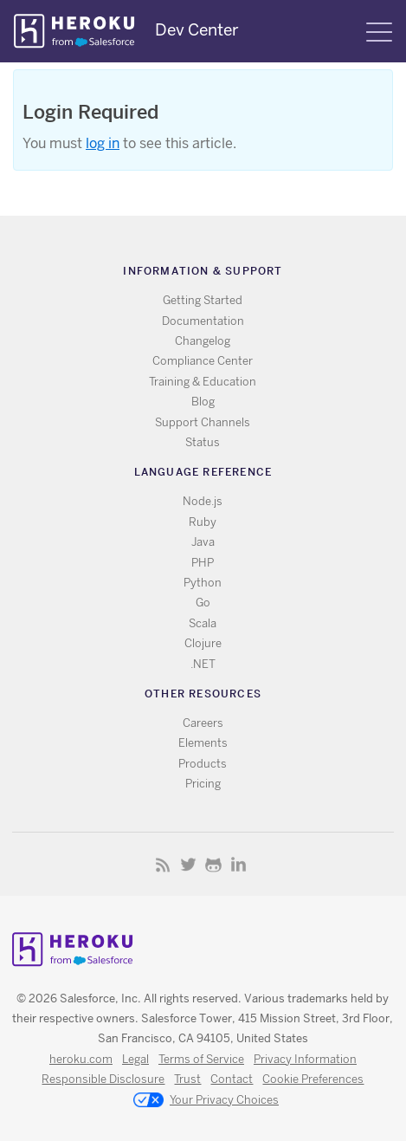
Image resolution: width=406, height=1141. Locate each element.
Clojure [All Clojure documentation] (203, 643)
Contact (231, 1079)
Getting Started (202, 300)
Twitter (188, 864)
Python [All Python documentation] (203, 582)
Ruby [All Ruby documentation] (202, 521)
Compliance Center (202, 360)
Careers (203, 722)
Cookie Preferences (313, 1079)
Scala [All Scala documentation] (202, 623)
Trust (187, 1079)
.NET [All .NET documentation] (203, 664)
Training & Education (202, 381)
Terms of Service (201, 1059)
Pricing (203, 783)
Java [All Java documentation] (203, 541)
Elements (203, 742)
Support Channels (202, 422)
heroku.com (81, 1059)
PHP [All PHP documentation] (202, 562)
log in (102, 143)
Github (213, 864)
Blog (203, 401)
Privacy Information (305, 1059)
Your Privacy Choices (206, 1101)
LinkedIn (238, 864)
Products (202, 763)
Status (202, 442)
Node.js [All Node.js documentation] (202, 501)
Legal (135, 1059)
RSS (163, 864)
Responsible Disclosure (103, 1079)
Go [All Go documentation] (203, 602)
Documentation (203, 320)
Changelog (202, 340)
